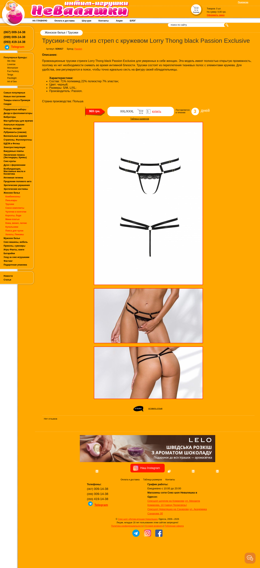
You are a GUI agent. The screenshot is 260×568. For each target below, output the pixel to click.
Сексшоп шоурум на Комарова (166, 521)
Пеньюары (11, 200)
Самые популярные (14, 92)
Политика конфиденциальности (127, 546)
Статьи (7, 279)
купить (156, 111)
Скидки (7, 104)
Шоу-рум (86, 20)
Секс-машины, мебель (16, 242)
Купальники (11, 227)
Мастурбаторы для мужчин (18, 121)
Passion (78, 49)
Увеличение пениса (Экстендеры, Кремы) (15, 156)
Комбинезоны (12, 196)
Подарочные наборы (15, 109)
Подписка (243, 2)
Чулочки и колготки (15, 211)
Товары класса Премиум (17, 100)
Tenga (10, 74)
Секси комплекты (14, 208)
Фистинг (8, 261)
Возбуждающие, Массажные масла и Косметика (14, 171)
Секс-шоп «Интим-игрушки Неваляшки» (138, 539)
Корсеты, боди (13, 215)
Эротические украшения (17, 185)
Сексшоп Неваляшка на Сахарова (168, 529)
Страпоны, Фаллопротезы (18, 140)
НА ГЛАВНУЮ (39, 20)
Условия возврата (154, 546)
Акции (119, 20)
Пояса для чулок (14, 230)
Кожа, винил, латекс (16, 223)
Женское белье (12, 193)
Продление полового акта (17, 181)
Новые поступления (14, 96)
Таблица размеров (139, 119)
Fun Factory (13, 71)
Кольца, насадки (12, 128)
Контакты (103, 20)
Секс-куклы (10, 161)
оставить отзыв (155, 408)
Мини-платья (12, 219)
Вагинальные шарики (15, 136)
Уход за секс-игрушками (16, 257)
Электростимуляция (14, 147)
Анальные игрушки (14, 124)
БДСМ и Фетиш (12, 143)
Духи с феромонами (14, 165)
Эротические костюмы (16, 189)
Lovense (11, 64)
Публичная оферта (174, 546)
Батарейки (9, 253)
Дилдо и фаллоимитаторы (18, 113)
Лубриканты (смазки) (15, 132)
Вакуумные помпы (14, 151)
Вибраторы (10, 117)
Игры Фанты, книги (14, 249)
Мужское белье (12, 238)
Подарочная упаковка (15, 265)
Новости (8, 276)
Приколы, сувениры (14, 246)
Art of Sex (12, 81)
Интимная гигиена (13, 177)
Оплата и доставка (64, 20)
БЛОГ (133, 20)
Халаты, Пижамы (14, 234)
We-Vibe (11, 61)
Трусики (9, 204)
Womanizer (12, 68)
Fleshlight (11, 78)
